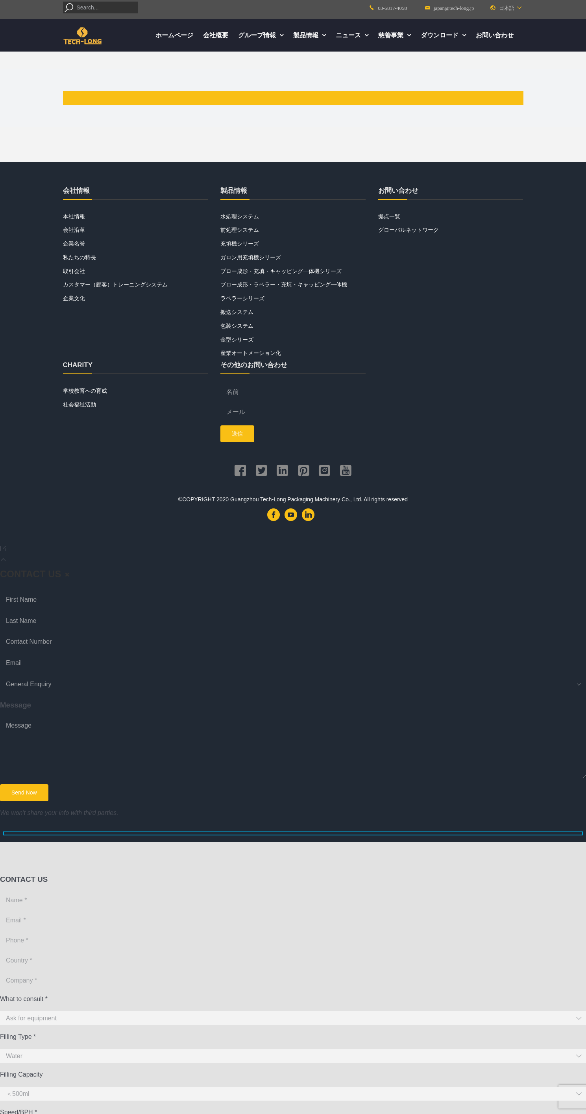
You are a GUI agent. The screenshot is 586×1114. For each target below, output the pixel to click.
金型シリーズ (236, 339)
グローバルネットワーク (408, 230)
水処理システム (239, 216)
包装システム (236, 326)
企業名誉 (74, 243)
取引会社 (74, 271)
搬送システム (236, 312)
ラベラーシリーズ (242, 298)
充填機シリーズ (239, 243)
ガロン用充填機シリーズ (250, 257)
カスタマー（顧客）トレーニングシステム (115, 284)
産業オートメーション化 (250, 353)
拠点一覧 (389, 216)
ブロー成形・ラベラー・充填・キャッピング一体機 (283, 284)
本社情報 (74, 216)
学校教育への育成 (85, 391)
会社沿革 (74, 230)
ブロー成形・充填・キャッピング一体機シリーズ (281, 271)
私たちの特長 (79, 257)
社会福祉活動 (79, 404)
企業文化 (74, 298)
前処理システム (239, 230)
